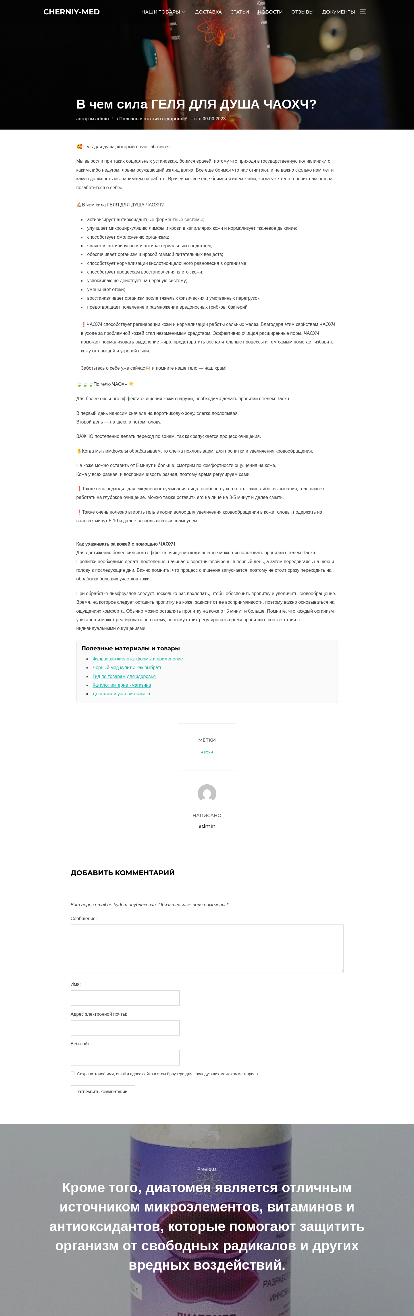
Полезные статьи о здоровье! (153, 118)
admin (102, 118)
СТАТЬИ (239, 12)
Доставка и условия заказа (121, 693)
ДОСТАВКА (208, 12)
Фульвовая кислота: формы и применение (138, 658)
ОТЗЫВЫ (302, 12)
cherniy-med (71, 11)
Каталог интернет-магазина (122, 685)
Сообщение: (84, 918)
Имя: (76, 984)
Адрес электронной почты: (99, 1014)
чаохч (207, 752)
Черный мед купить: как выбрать (128, 667)
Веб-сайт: (81, 1043)
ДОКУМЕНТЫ (338, 12)
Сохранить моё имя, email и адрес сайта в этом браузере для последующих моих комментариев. (168, 1074)
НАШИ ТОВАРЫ (163, 12)
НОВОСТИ (270, 12)
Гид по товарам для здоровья (124, 676)
